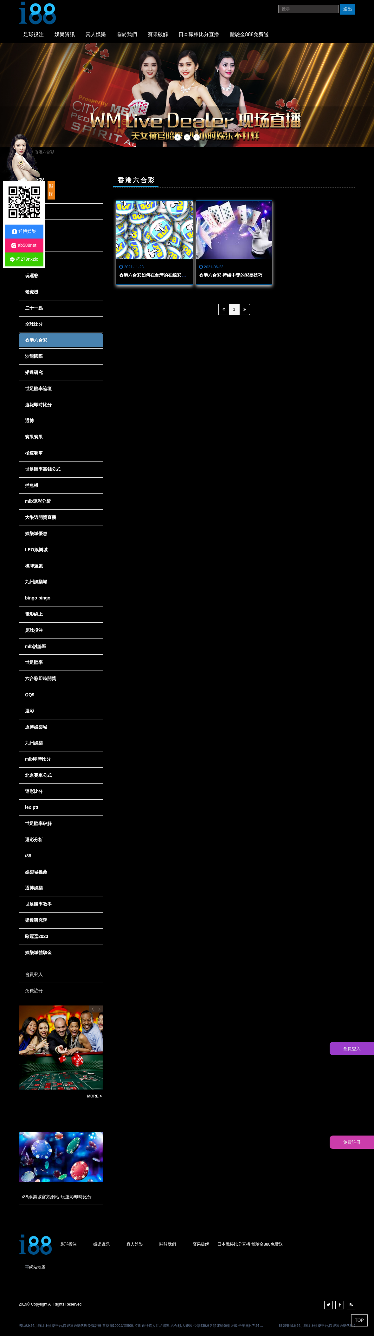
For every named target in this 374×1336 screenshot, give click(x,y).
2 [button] (187, 137)
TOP (359, 1320)
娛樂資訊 (65, 34)
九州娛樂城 (36, 581)
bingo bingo (37, 597)
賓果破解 (158, 34)
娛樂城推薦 (36, 871)
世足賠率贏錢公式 (43, 469)
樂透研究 (34, 372)
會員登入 (34, 974)
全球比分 (34, 324)
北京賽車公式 (38, 775)
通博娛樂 (34, 887)
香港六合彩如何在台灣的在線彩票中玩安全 (161, 275)
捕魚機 (31, 485)
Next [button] (99, 1008)
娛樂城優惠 (36, 533)
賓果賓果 (34, 436)
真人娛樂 (96, 34)
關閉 (51, 190)
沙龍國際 (34, 356)
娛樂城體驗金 (38, 952)
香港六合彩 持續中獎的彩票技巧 (230, 275)
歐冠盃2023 (36, 936)
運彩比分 (34, 791)
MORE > (94, 1096)
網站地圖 (37, 1267)
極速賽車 (34, 452)
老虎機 (31, 291)
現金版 (31, 211)
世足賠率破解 (38, 823)
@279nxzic (24, 259)
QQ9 (30, 694)
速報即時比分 (38, 404)
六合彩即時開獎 (40, 678)
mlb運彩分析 (38, 501)
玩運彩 (31, 275)
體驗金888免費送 (249, 34)
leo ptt (31, 807)
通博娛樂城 (36, 727)
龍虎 (29, 243)
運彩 (29, 710)
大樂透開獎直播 (40, 517)
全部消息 (34, 195)
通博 (29, 420)
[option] (187, 95)
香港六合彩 (36, 340)
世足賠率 (34, 662)
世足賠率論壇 (38, 388)
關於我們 (127, 34)
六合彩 (31, 227)
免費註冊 (34, 990)
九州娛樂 (34, 742)
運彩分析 (34, 839)
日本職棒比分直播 (198, 34)
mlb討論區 (35, 646)
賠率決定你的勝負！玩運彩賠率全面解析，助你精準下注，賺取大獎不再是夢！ (51, 1096)
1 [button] (177, 137)
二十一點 (34, 308)
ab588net (23, 245)
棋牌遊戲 (34, 565)
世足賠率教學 (38, 904)
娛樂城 (31, 259)
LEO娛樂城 (36, 549)
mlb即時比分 (38, 759)
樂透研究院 (36, 920)
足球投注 (33, 34)
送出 (347, 8)
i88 (28, 855)
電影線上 (34, 614)
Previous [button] (92, 1008)
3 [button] (196, 137)
